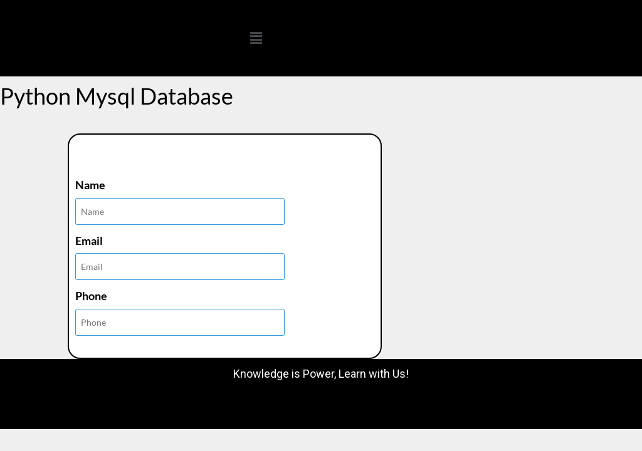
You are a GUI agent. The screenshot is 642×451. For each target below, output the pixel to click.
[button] (255, 37)
